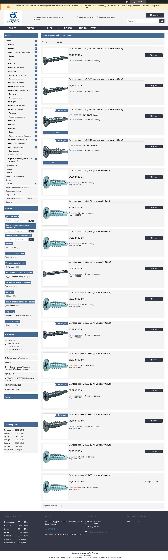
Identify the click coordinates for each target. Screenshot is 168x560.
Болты (11, 48)
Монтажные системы (17, 83)
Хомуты (12, 128)
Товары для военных (17, 155)
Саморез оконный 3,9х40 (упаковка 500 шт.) (89, 201)
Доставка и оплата (87, 28)
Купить (154, 55)
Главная (12, 28)
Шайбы (12, 121)
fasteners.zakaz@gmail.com (17, 358)
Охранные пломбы (16, 109)
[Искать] (161, 21)
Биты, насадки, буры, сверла (20, 52)
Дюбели (12, 64)
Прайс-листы (11, 165)
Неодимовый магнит (17, 86)
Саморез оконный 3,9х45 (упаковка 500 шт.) (89, 170)
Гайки (11, 60)
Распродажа (14, 151)
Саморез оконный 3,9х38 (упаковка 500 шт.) (89, 231)
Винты (11, 56)
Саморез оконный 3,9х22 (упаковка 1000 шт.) (90, 353)
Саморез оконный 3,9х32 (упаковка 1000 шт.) (90, 262)
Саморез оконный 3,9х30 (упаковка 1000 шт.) (90, 292)
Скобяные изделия (16, 147)
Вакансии (10, 202)
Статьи (9, 173)
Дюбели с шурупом (16, 67)
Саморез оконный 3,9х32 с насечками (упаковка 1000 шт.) (96, 49)
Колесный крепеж (16, 79)
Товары (30, 28)
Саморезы (13, 102)
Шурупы (12, 124)
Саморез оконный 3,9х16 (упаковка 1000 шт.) (90, 414)
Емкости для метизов (17, 143)
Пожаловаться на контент (88, 557)
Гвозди (11, 132)
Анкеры (12, 45)
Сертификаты (11, 195)
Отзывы (9, 184)
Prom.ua (95, 553)
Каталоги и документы (15, 176)
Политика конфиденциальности (19, 198)
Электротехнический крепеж (20, 136)
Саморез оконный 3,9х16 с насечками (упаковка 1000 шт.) (96, 140)
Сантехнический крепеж (18, 140)
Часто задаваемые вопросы (17, 187)
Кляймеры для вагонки (18, 75)
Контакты (67, 28)
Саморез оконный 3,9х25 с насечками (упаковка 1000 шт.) (96, 79)
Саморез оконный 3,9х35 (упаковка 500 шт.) (89, 475)
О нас (49, 28)
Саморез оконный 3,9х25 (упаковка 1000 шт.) (90, 323)
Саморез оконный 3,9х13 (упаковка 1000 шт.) (90, 445)
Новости (9, 169)
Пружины (12, 94)
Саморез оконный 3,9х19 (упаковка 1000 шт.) (90, 384)
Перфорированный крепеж (19, 90)
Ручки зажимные (15, 98)
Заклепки (12, 71)
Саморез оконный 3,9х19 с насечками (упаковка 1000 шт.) (96, 110)
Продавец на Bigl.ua (84, 555)
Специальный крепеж (17, 105)
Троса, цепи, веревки (17, 117)
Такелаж (12, 113)
